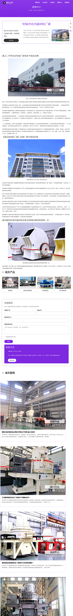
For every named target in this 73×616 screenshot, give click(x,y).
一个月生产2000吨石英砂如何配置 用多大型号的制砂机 (19, 577)
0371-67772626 (17, 351)
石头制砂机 (62, 291)
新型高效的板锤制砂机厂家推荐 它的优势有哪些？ (19, 451)
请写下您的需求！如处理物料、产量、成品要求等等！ (36, 330)
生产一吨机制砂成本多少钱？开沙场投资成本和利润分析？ (54, 451)
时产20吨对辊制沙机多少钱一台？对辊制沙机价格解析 (54, 535)
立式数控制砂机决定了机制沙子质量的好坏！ (54, 408)
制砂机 (10, 291)
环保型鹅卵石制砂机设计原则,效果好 (16, 535)
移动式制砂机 (27, 291)
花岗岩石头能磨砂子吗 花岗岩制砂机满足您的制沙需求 (54, 577)
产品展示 (52, 2)
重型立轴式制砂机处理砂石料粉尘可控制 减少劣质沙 (19, 408)
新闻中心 (59, 2)
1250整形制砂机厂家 (11, 493)
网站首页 (37, 2)
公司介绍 (45, 2)
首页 (31, 10)
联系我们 (67, 2)
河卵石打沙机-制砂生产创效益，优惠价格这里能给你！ (54, 493)
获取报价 (9, 40)
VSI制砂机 (45, 291)
